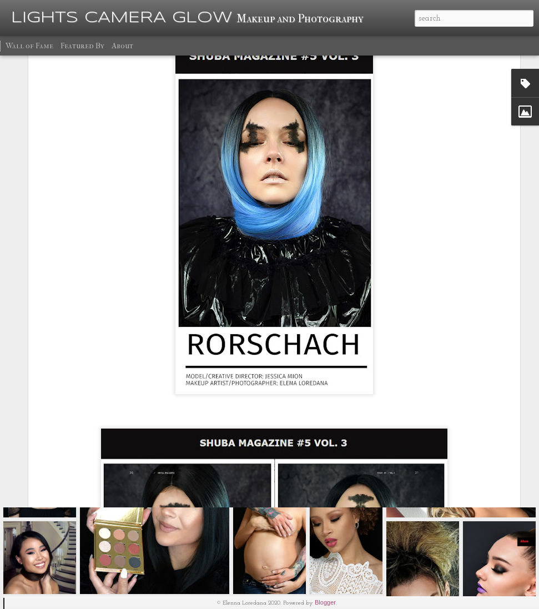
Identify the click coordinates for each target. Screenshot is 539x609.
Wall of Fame (29, 46)
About (122, 46)
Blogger (325, 602)
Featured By (82, 46)
